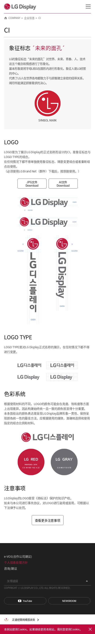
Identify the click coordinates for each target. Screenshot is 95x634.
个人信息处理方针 (16, 562)
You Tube (25, 600)
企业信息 (29, 18)
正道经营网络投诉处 (23, 619)
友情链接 (12, 581)
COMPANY (14, 18)
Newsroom (69, 600)
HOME (5, 18)
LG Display (21, 6)
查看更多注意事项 (47, 520)
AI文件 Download (63, 183)
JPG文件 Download (32, 183)
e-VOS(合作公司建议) (18, 556)
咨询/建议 (10, 568)
